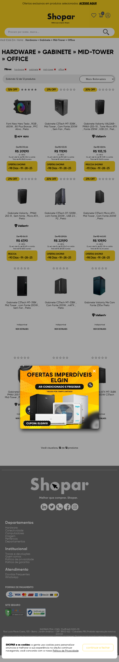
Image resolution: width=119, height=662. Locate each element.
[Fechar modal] (94, 371)
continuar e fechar (98, 648)
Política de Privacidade (65, 651)
